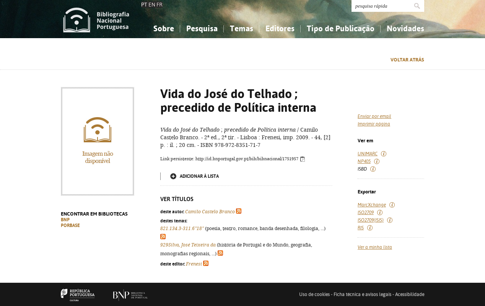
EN (151, 5)
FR (159, 5)
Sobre (163, 28)
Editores (280, 28)
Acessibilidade (409, 294)
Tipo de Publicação (340, 28)
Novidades (405, 28)
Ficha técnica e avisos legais (362, 294)
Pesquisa (202, 28)
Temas (241, 28)
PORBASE (70, 225)
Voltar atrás (407, 60)
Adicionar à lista (199, 176)
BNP (65, 219)
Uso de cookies (314, 294)
